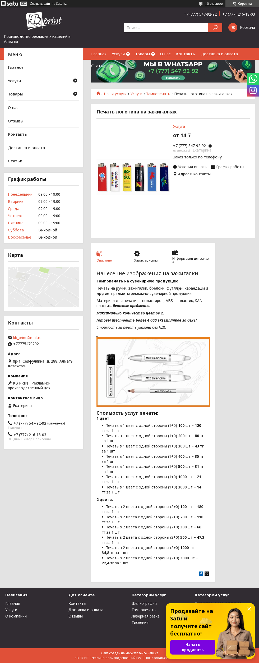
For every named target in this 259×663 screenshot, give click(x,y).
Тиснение (140, 622)
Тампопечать (158, 94)
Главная (99, 53)
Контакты (186, 53)
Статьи (98, 65)
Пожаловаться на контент (164, 658)
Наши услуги (115, 94)
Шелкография (144, 603)
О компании (16, 616)
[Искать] (215, 27)
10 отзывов (214, 3)
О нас (165, 53)
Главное (16, 67)
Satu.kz (152, 653)
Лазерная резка (146, 616)
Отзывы (15, 120)
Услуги (118, 53)
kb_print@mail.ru (27, 337)
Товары (142, 53)
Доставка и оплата (219, 53)
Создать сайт (40, 4)
